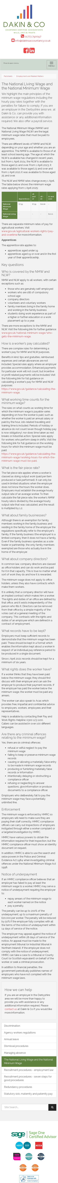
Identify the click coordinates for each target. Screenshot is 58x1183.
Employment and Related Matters (29, 76)
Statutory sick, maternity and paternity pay (28, 1093)
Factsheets (8, 76)
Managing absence (15, 1052)
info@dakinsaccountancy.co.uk (30, 40)
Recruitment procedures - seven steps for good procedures (28, 1078)
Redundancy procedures (18, 1087)
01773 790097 (31, 36)
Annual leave (11, 1039)
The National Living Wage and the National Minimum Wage (28, 1061)
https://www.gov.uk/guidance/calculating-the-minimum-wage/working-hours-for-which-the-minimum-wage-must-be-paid (29, 457)
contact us (11, 1009)
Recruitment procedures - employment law (29, 1070)
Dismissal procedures (16, 1046)
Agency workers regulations (20, 1032)
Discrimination (12, 1025)
